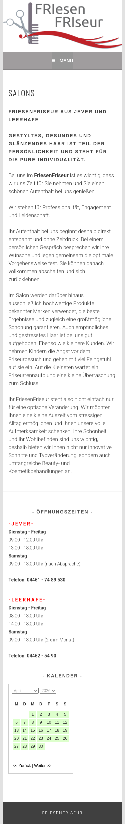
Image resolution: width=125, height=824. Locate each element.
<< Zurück (22, 765)
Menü (66, 60)
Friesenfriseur (62, 813)
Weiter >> (42, 765)
